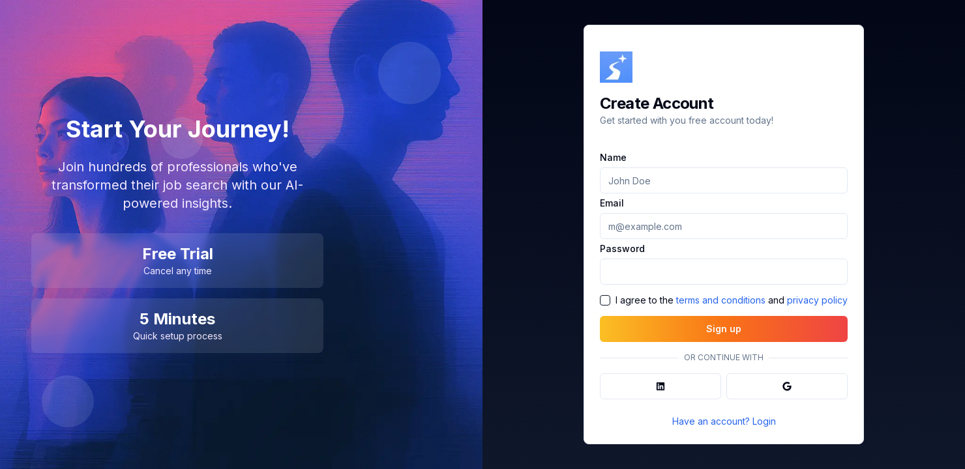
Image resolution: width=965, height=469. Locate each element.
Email (612, 203)
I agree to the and (732, 300)
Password (622, 248)
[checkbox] (605, 300)
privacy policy (817, 300)
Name (613, 157)
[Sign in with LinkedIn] (660, 386)
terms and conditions (720, 300)
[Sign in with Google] (787, 386)
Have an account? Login (724, 421)
